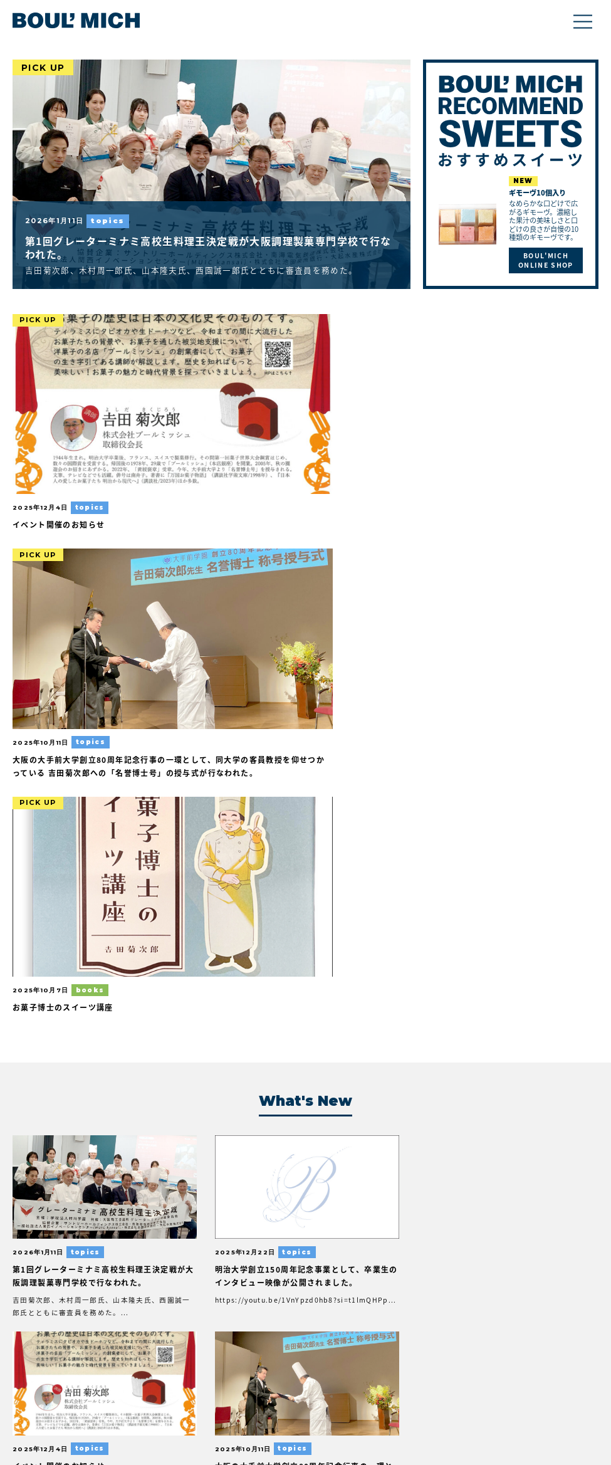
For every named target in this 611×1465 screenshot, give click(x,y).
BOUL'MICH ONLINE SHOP (545, 261)
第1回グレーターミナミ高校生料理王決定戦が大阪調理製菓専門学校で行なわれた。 (207, 248)
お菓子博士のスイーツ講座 (469, 450)
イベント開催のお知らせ (62, 450)
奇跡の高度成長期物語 (209, 1168)
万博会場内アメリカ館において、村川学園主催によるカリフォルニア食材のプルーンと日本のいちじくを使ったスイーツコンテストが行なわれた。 (378, 972)
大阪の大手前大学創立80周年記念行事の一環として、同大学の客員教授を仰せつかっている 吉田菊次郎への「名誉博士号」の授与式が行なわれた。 (529, 750)
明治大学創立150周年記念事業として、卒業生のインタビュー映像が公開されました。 (230, 737)
